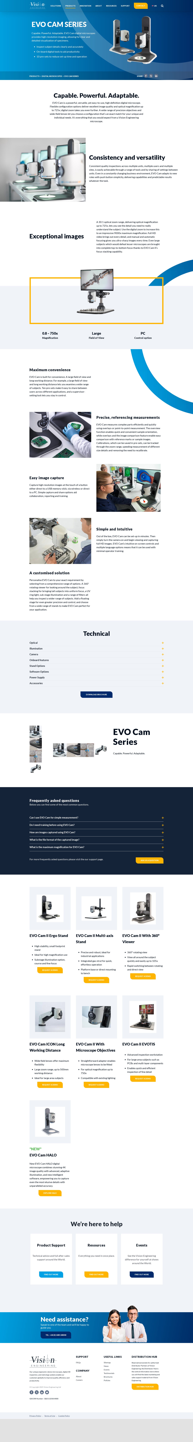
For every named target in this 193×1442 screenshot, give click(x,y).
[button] (162, 6)
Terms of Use (49, 1415)
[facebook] (31, 1392)
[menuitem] (154, 6)
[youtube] (47, 1392)
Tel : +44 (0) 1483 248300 (56, 1335)
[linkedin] (42, 1392)
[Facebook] (145, 76)
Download (96, 694)
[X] (150, 76)
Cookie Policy (64, 1415)
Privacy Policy (35, 1415)
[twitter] (37, 1392)
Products (34, 76)
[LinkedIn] (155, 76)
